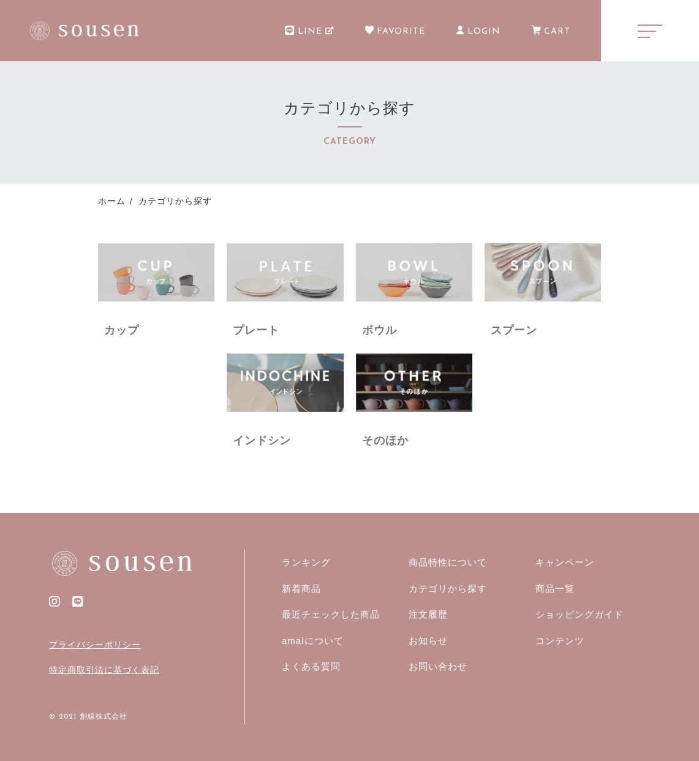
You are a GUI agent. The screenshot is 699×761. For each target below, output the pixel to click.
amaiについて (313, 640)
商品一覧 (555, 588)
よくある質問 (311, 666)
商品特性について (448, 562)
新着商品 (301, 588)
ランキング (306, 562)
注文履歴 (428, 614)
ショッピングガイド (579, 614)
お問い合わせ (438, 666)
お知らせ (428, 640)
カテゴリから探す (448, 588)
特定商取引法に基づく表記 (104, 670)
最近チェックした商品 (331, 614)
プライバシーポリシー (95, 644)
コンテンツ (559, 640)
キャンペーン (564, 562)
